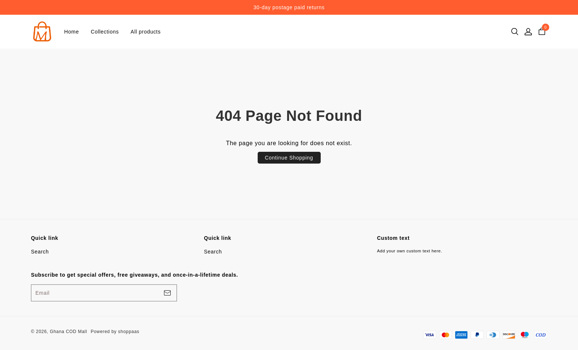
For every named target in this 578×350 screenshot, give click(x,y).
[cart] (542, 32)
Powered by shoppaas (115, 331)
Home (71, 32)
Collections (105, 32)
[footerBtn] (167, 292)
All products (145, 32)
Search (40, 252)
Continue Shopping (289, 158)
